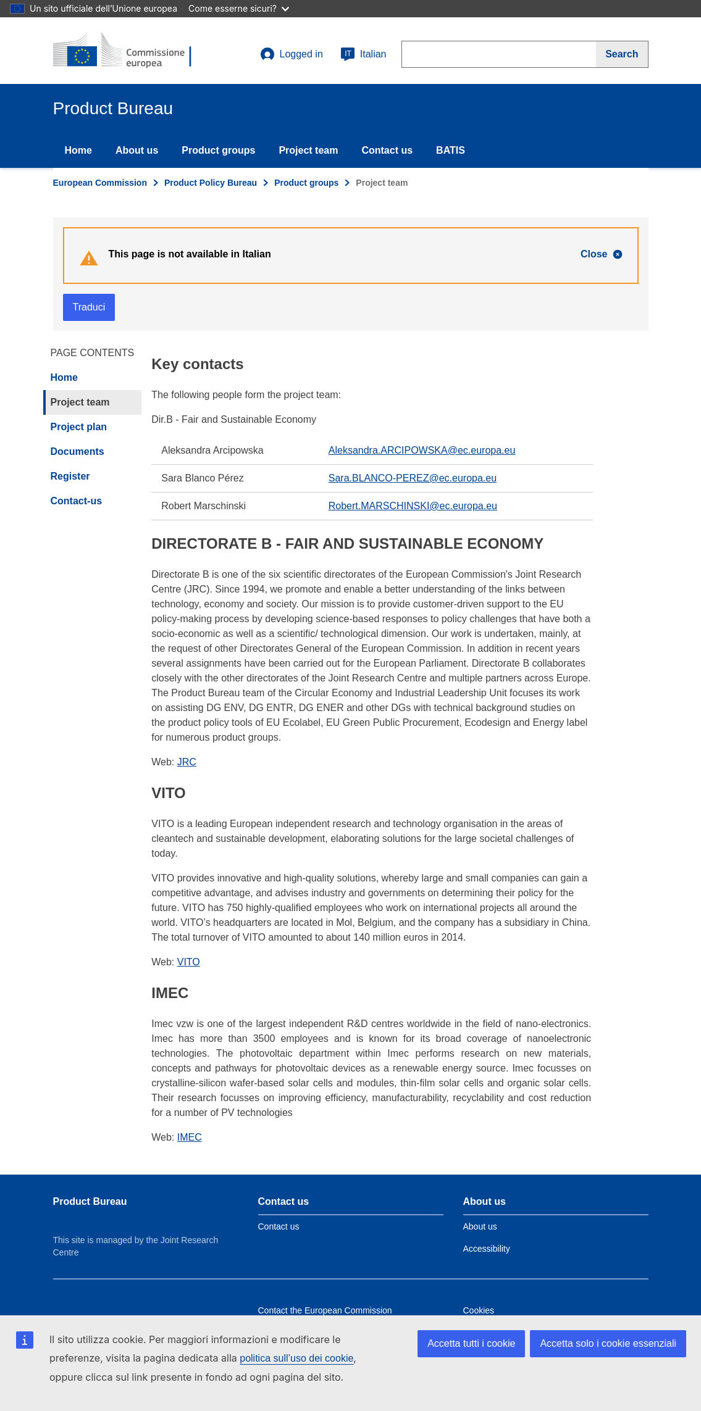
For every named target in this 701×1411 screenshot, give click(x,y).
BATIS (450, 150)
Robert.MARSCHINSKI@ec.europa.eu (413, 506)
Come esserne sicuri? (238, 8)
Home (78, 150)
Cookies (479, 1310)
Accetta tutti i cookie (471, 1343)
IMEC (189, 1137)
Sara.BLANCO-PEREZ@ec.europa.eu (413, 478)
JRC (186, 762)
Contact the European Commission (325, 1310)
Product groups (218, 150)
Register (70, 476)
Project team (308, 150)
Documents (77, 451)
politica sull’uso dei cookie (296, 1358)
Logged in (291, 54)
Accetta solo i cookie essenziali (608, 1343)
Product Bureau (90, 1201)
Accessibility (486, 1249)
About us (136, 150)
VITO (188, 962)
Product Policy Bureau (210, 183)
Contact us (387, 150)
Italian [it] (363, 54)
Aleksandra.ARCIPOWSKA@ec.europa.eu (422, 450)
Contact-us (77, 501)
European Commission (100, 183)
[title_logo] (128, 50)
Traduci (89, 307)
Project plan (79, 427)
